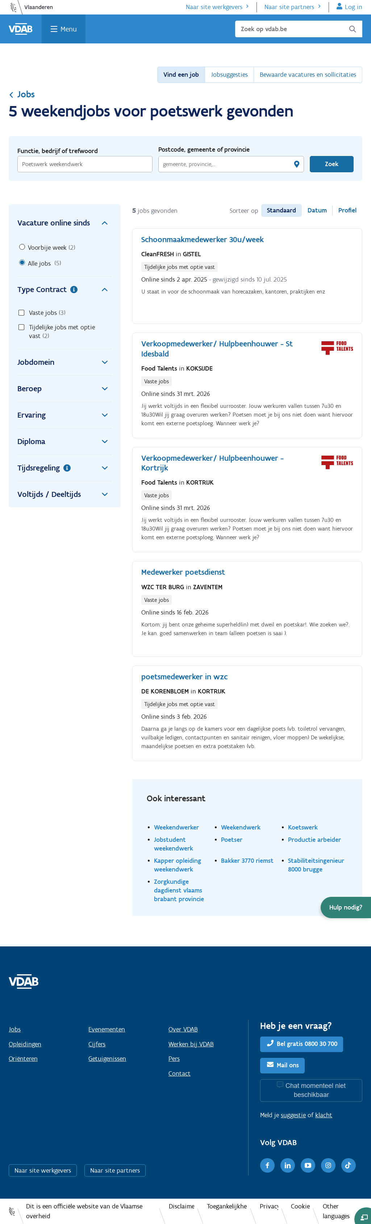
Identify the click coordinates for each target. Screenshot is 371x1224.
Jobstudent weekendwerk (173, 844)
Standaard (281, 210)
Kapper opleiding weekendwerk (177, 865)
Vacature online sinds (64, 223)
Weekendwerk (240, 827)
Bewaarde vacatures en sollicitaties (308, 75)
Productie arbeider (314, 839)
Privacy (269, 1206)
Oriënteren (23, 1059)
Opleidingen (25, 1044)
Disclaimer (181, 1206)
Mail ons (288, 1065)
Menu (69, 29)
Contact (179, 1073)
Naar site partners (289, 7)
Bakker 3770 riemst (247, 860)
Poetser (231, 839)
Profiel (347, 210)
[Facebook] (267, 1165)
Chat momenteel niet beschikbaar (315, 1090)
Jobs (22, 94)
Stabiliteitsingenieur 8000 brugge (316, 865)
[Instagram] (328, 1165)
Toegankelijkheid (227, 1206)
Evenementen (106, 1029)
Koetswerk (303, 827)
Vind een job (181, 75)
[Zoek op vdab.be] (298, 29)
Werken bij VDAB (191, 1044)
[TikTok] (348, 1165)
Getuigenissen (107, 1059)
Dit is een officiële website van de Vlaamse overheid (84, 1211)
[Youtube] (308, 1165)
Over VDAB (183, 1029)
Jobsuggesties (229, 75)
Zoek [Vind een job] (331, 164)
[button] (346, 907)
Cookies (300, 1206)
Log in (353, 7)
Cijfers (96, 1044)
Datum (317, 210)
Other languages (336, 1211)
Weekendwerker (176, 827)
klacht (323, 1115)
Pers (174, 1059)
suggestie (293, 1115)
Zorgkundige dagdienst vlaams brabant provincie (179, 890)
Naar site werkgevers (214, 7)
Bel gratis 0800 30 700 (307, 1044)
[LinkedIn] (287, 1165)
